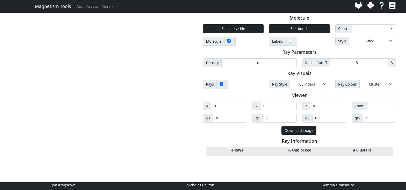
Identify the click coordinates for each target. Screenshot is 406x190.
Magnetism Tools (53, 6)
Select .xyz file (233, 28)
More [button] (106, 6)
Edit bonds (300, 28)
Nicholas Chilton (200, 185)
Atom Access (87, 6)
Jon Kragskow (63, 185)
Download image (299, 130)
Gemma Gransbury (337, 185)
